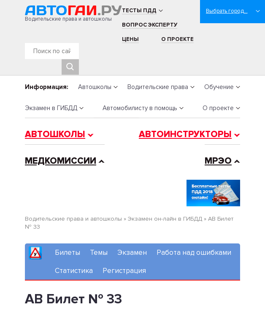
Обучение (219, 87)
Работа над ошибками (194, 252)
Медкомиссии (60, 161)
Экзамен (132, 252)
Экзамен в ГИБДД (51, 108)
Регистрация (124, 271)
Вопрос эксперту (149, 25)
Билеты (67, 252)
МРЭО (218, 161)
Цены (130, 39)
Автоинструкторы (185, 134)
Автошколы (94, 87)
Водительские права (157, 87)
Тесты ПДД (139, 10)
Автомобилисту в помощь (140, 108)
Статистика (74, 271)
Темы (99, 252)
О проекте (177, 39)
